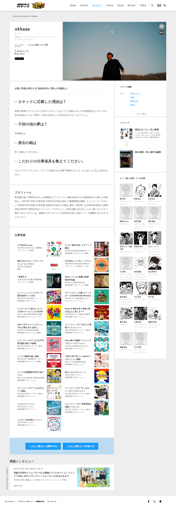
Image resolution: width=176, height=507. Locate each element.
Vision (109, 5)
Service (84, 5)
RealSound (134, 101)
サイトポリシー (10, 501)
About (120, 5)
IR (152, 5)
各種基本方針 (40, 501)
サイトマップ (51, 501)
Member (24, 16)
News (73, 5)
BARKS (132, 105)
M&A (143, 5)
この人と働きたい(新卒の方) (43, 446)
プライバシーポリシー (25, 501)
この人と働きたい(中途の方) (80, 446)
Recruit (131, 5)
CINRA (132, 97)
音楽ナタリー (135, 93)
